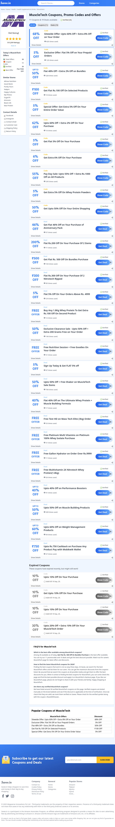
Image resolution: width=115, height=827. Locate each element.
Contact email (10, 122)
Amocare (7, 100)
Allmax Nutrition (10, 81)
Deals (54, 25)
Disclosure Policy (38, 791)
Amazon (72, 785)
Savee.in (6, 782)
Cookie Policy (36, 787)
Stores (82, 3)
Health (14, 9)
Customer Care (10, 125)
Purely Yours (8, 87)
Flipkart (72, 787)
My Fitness (8, 95)
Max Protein (8, 106)
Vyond (71, 791)
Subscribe (105, 760)
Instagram (9, 119)
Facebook (8, 115)
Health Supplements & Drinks (26, 9)
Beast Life (7, 103)
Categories (94, 3)
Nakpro (7, 89)
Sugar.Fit (7, 97)
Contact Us (36, 785)
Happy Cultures (9, 92)
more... (71, 794)
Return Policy (10, 131)
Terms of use (36, 794)
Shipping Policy (10, 128)
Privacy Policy (37, 789)
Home (3, 9)
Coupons (43, 25)
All (32, 25)
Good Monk (8, 84)
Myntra (71, 789)
